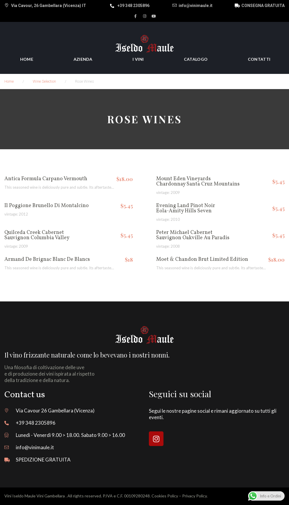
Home (9, 81)
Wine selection (44, 81)
